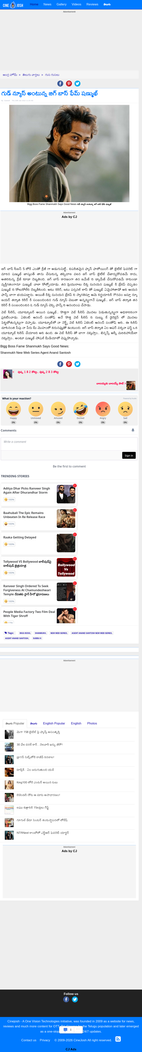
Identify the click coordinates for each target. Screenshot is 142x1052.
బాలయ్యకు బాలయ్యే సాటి (111, 383)
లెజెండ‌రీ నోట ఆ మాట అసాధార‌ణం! (38, 795)
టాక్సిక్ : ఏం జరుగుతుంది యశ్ (35, 770)
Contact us (28, 1040)
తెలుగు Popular (15, 723)
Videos (76, 4)
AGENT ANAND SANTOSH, (17, 638)
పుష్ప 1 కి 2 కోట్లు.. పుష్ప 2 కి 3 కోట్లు (35, 372)
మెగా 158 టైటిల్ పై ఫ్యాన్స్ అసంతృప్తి (38, 732)
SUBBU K (37, 638)
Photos (92, 723)
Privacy (45, 1040)
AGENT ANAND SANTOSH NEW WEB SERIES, (92, 633)
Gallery (62, 4)
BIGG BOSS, (25, 633)
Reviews (92, 4)
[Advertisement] (69, 44)
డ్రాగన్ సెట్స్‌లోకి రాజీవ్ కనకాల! (35, 757)
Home (34, 4)
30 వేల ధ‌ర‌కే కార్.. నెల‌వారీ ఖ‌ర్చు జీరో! (40, 744)
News (47, 4)
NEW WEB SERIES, (58, 633)
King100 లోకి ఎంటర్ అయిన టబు (37, 782)
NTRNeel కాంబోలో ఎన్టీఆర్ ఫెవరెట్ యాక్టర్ (43, 833)
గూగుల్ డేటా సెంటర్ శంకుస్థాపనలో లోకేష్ (42, 820)
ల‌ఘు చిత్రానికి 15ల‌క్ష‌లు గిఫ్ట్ (33, 807)
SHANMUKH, (40, 633)
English (76, 723)
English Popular (54, 723)
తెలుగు (33, 723)
